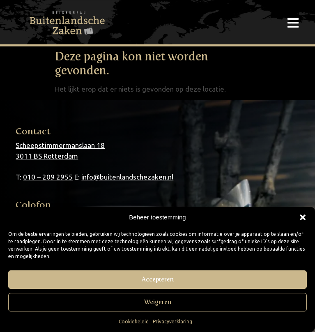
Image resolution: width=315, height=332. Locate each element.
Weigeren (157, 302)
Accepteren (158, 279)
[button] (303, 217)
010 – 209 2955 (48, 177)
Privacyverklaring (172, 321)
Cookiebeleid (134, 321)
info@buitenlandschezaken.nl (127, 177)
